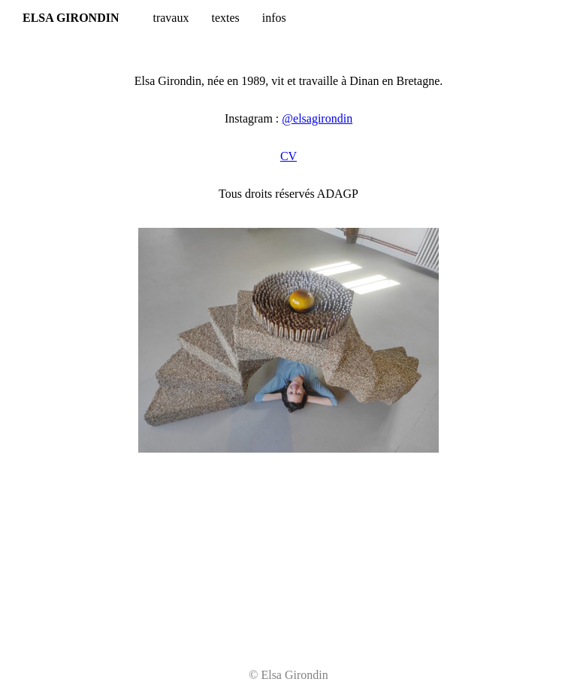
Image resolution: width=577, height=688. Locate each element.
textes (225, 17)
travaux (171, 17)
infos (274, 17)
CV (288, 156)
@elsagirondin (317, 118)
